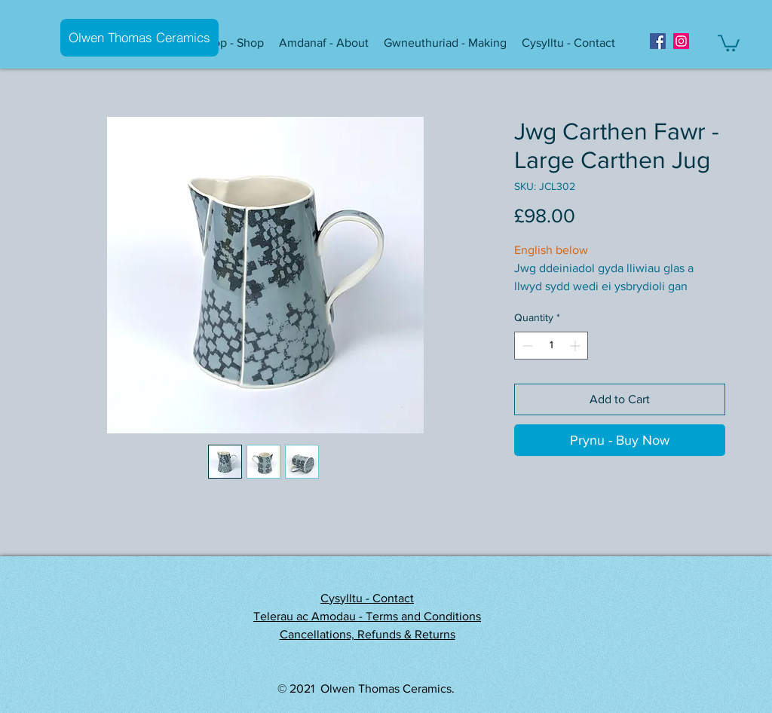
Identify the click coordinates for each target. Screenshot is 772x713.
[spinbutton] (551, 345)
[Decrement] (525, 345)
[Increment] (576, 345)
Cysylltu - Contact (367, 598)
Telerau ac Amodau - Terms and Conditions (367, 616)
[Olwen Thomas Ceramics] (139, 38)
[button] (233, 43)
